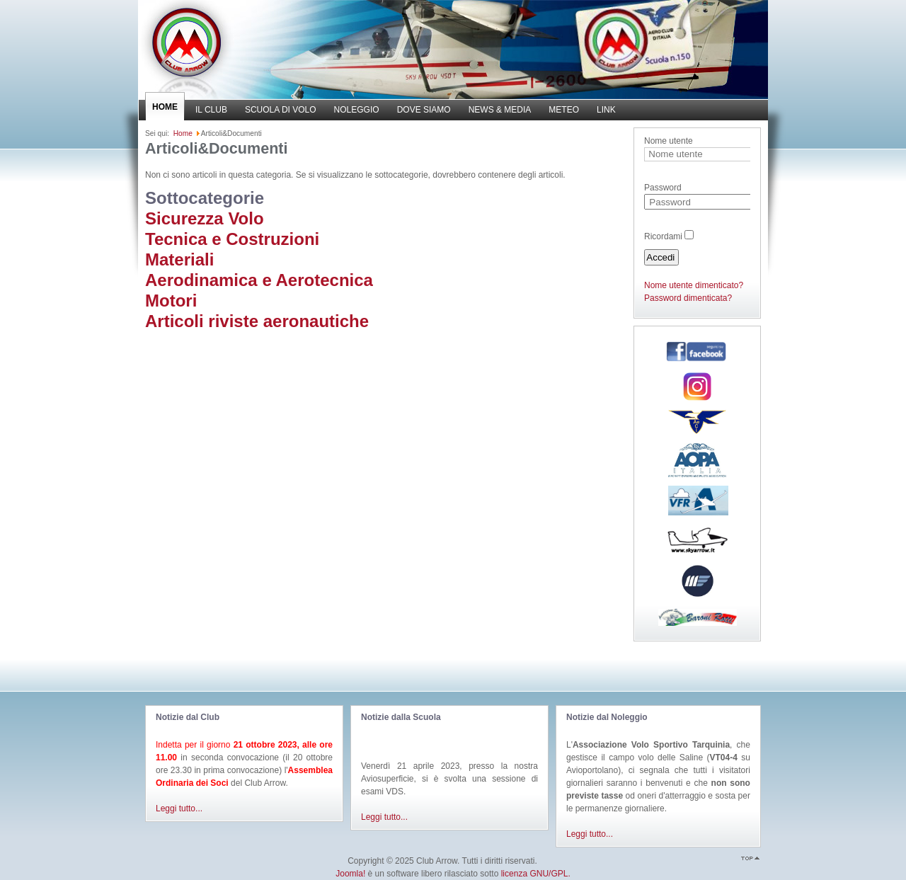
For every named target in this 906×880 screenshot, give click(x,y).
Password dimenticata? (688, 298)
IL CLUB (211, 110)
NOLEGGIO (356, 110)
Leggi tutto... (179, 808)
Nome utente (668, 141)
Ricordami (663, 236)
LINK (606, 110)
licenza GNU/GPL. (535, 874)
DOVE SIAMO (424, 110)
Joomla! (350, 874)
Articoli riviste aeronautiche (257, 321)
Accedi (660, 257)
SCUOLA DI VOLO (280, 110)
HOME (165, 107)
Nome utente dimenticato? (693, 285)
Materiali (179, 259)
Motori (171, 300)
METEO (564, 110)
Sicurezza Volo (204, 218)
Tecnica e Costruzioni (232, 238)
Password (663, 188)
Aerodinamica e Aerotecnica (259, 280)
